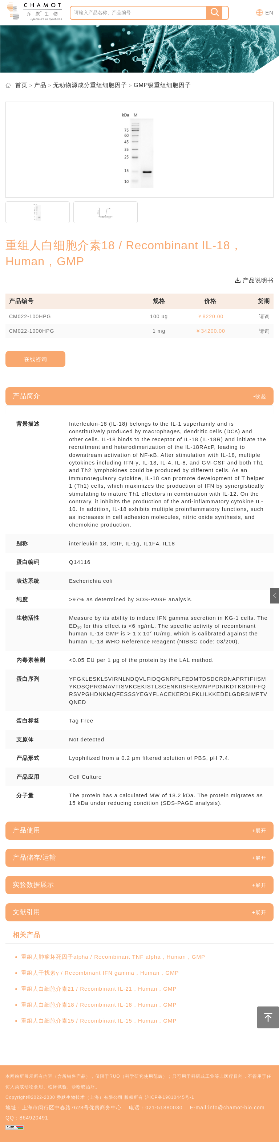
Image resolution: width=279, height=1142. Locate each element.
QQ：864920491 (26, 1118)
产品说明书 (254, 280)
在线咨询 (35, 359)
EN (269, 12)
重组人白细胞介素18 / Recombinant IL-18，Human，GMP (99, 1005)
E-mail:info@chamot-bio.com (227, 1107)
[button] (259, 396)
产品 (40, 85)
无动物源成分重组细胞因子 (90, 85)
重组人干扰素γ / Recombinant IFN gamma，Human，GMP (100, 973)
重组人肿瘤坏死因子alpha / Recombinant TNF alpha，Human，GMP (113, 957)
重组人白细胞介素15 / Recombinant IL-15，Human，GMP (99, 1021)
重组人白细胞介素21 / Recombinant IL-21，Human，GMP (99, 989)
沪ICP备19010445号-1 (169, 1097)
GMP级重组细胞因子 (162, 85)
